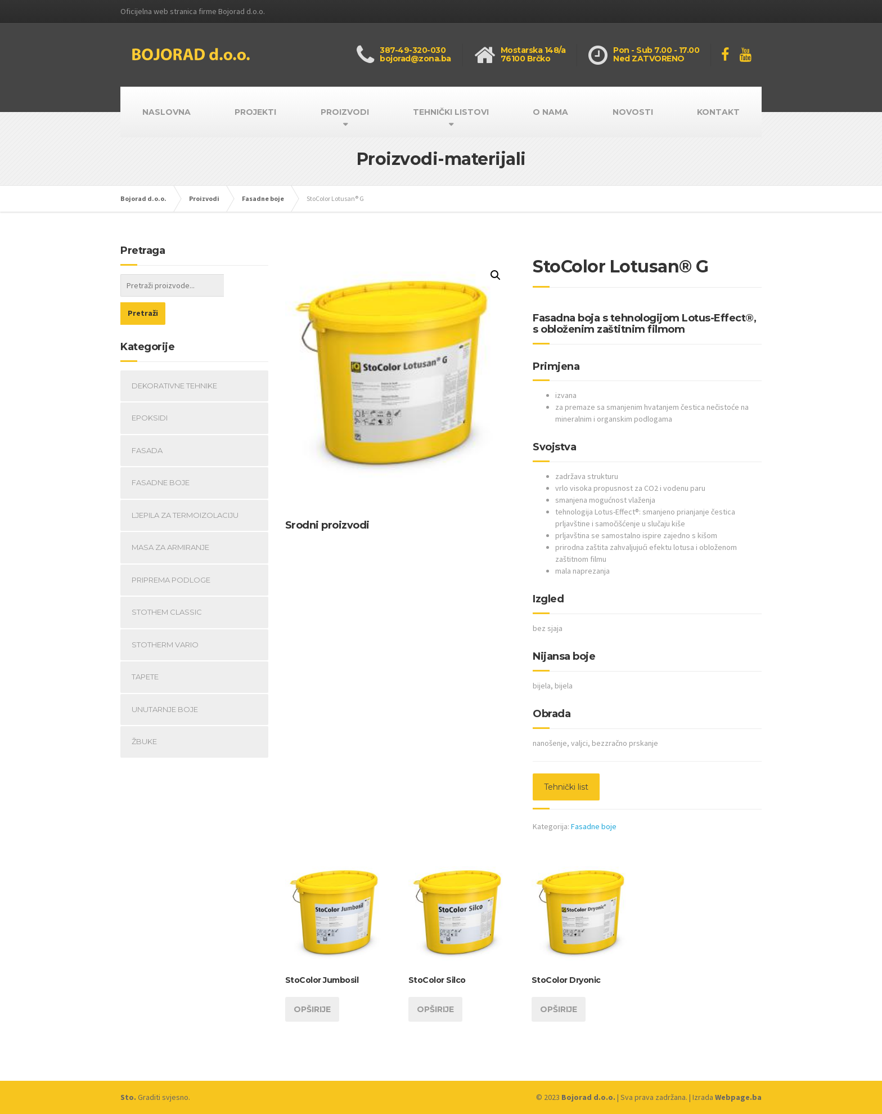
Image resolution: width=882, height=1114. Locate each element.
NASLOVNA (166, 112)
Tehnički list (566, 787)
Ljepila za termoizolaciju (185, 486)
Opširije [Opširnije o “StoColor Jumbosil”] (312, 1009)
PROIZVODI (345, 112)
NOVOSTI (633, 112)
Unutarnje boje (165, 681)
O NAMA (550, 112)
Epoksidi (150, 389)
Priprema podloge (171, 551)
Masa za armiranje (170, 519)
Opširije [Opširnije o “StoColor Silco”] (435, 1009)
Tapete (145, 648)
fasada (147, 422)
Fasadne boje (593, 826)
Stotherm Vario (165, 616)
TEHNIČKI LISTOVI (451, 112)
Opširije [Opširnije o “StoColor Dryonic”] (558, 1009)
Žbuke (144, 713)
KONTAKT (718, 112)
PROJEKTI (255, 112)
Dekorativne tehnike (174, 357)
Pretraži (246, 285)
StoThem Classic (167, 583)
